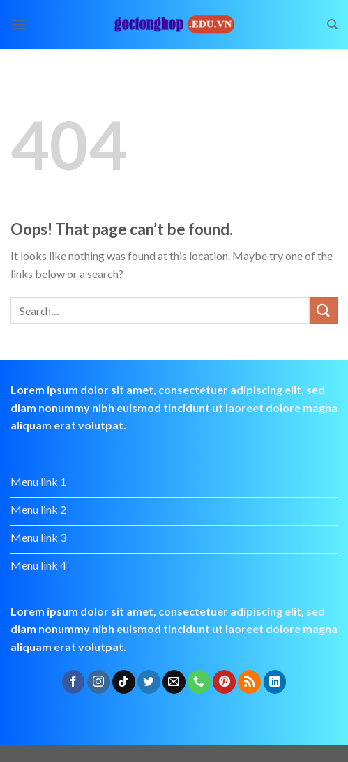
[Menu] (18, 24)
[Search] (332, 24)
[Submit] (324, 310)
